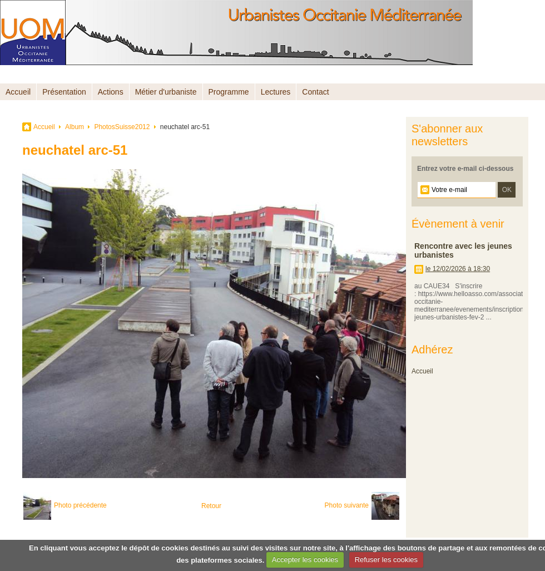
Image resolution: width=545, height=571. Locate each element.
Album (74, 127)
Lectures (276, 91)
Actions (110, 91)
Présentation (64, 91)
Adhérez (432, 349)
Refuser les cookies (386, 559)
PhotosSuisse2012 (122, 127)
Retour (211, 506)
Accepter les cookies (305, 559)
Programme (229, 91)
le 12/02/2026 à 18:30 (457, 269)
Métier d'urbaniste (166, 91)
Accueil (18, 91)
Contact (315, 91)
